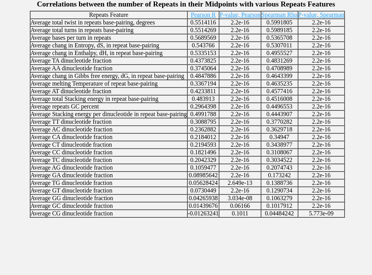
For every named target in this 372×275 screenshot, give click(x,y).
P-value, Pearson (240, 14)
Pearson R (203, 14)
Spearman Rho (279, 14)
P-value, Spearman (321, 14)
